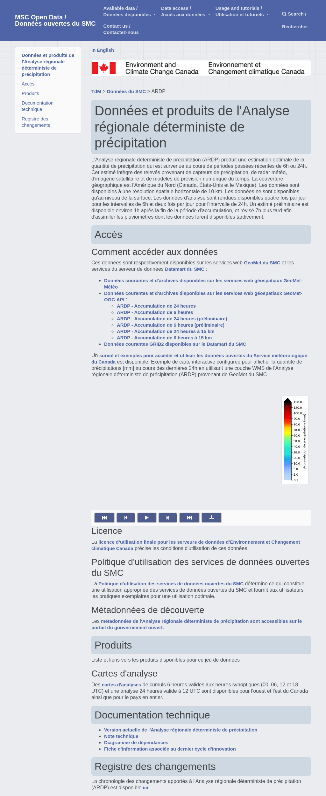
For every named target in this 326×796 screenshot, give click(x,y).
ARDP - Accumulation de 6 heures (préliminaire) (170, 325)
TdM (96, 91)
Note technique (121, 736)
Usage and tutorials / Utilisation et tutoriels (240, 11)
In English (102, 50)
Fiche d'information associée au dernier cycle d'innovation (170, 749)
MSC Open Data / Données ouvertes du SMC (55, 20)
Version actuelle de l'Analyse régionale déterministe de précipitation (180, 729)
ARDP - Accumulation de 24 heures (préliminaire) (172, 318)
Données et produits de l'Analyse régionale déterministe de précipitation (48, 65)
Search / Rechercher (295, 20)
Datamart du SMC (184, 269)
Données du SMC (126, 91)
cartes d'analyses (121, 684)
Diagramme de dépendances (136, 742)
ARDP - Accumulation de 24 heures (156, 306)
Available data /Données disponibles (127, 11)
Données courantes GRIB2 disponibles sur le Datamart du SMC (175, 344)
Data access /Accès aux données (184, 11)
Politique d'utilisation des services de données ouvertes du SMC (171, 583)
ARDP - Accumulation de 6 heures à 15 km (164, 337)
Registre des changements (36, 122)
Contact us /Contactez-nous (121, 29)
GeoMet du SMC (262, 262)
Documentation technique (37, 106)
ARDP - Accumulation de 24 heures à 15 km (166, 331)
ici (145, 787)
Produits (30, 93)
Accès (28, 83)
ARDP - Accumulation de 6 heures (155, 312)
